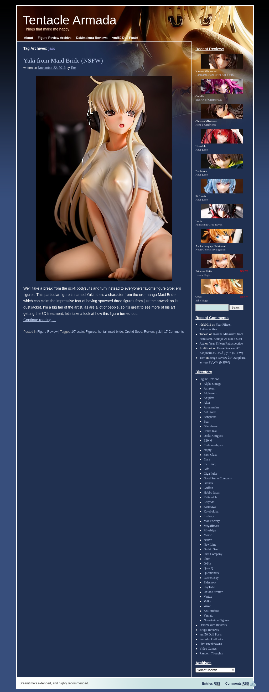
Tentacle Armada (70, 20)
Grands (208, 483)
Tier (73, 68)
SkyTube (209, 587)
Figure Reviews (210, 379)
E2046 (208, 440)
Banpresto (210, 417)
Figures (91, 332)
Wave (207, 606)
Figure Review (47, 332)
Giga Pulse (210, 473)
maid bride (115, 332)
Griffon (208, 488)
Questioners (211, 573)
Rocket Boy (211, 578)
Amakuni (209, 388)
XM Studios (211, 611)
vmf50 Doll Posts (125, 38)
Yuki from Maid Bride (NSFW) (63, 60)
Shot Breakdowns (211, 644)
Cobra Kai (210, 431)
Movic (208, 535)
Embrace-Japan (213, 445)
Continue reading (39, 320)
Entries (211, 683)
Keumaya (210, 507)
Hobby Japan (212, 492)
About (28, 38)
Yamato (208, 615)
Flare (207, 459)
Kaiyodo (209, 502)
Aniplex (209, 398)
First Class (210, 455)
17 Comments (174, 332)
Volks (207, 601)
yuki (159, 332)
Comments (237, 683)
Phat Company (213, 554)
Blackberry (211, 426)
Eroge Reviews (209, 630)
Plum (207, 559)
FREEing (209, 464)
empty (207, 450)
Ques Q (208, 568)
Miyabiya (210, 530)
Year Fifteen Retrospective (226, 343)
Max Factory (212, 521)
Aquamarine (211, 407)
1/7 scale (77, 332)
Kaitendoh (210, 497)
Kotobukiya (211, 511)
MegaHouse (211, 525)
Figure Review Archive (54, 38)
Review (149, 332)
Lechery (209, 516)
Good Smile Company (218, 478)
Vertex (208, 596)
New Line (210, 544)
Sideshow (210, 582)
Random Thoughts (211, 653)
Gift (206, 469)
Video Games (208, 648)
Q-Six (207, 563)
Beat (206, 421)
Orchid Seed (133, 332)
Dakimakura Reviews (91, 38)
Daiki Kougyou (213, 436)
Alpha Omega (212, 384)
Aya (202, 343)
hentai (102, 332)
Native (208, 540)
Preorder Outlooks (211, 639)
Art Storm (210, 412)
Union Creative (213, 592)
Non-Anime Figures (216, 620)
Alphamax (210, 393)
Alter (207, 402)
